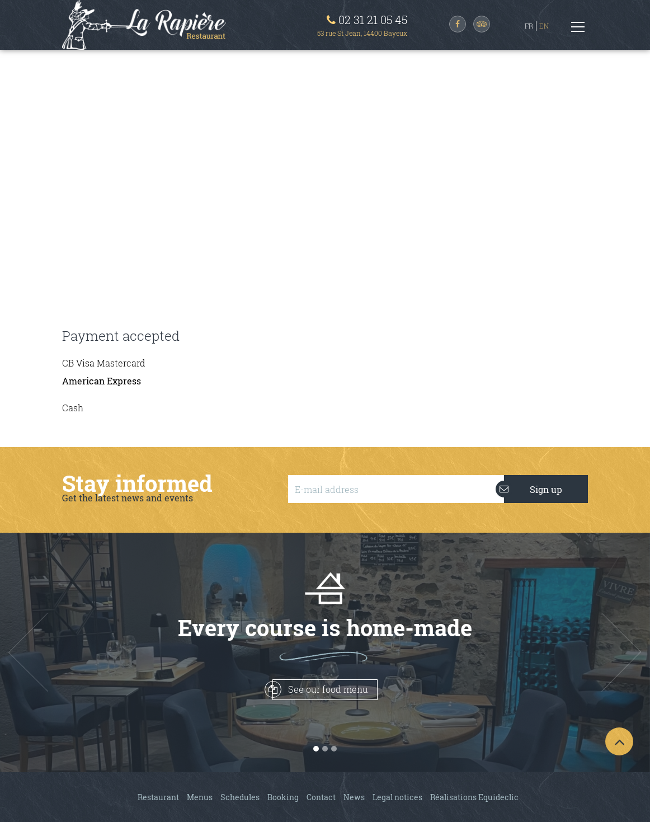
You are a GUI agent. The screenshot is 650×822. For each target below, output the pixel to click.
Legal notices (397, 797)
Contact (321, 797)
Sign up (533, 489)
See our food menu (320, 689)
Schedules (240, 797)
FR (529, 25)
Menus (200, 797)
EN (544, 25)
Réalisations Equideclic (474, 797)
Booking (283, 797)
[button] (48, 652)
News (354, 797)
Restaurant (158, 797)
